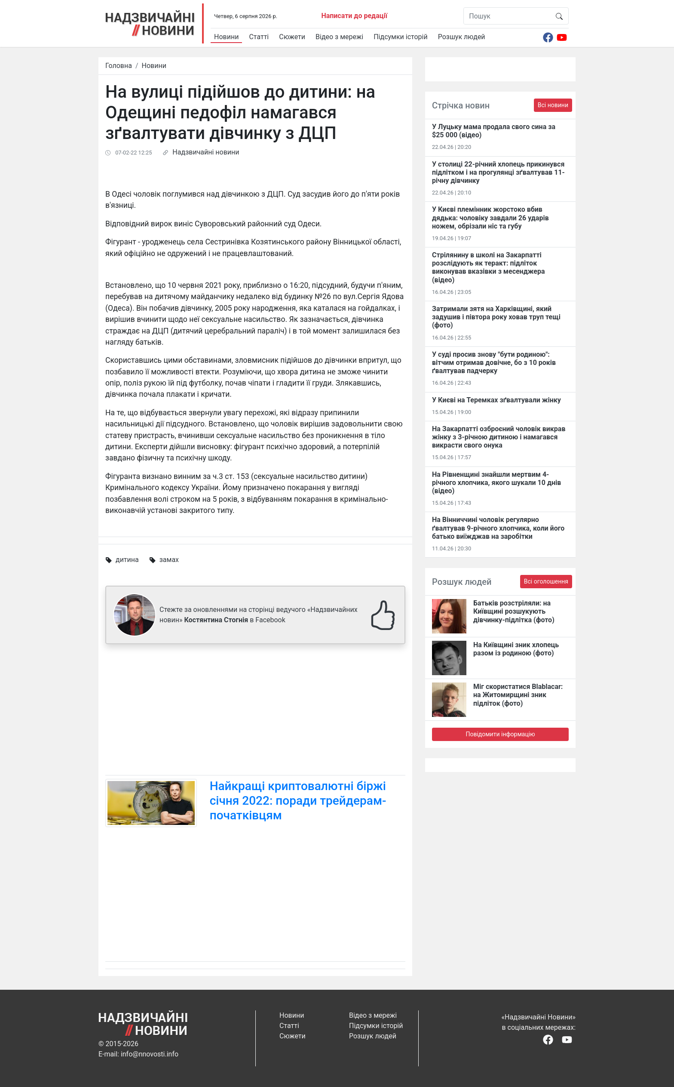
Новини (226, 37)
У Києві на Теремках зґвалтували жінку (496, 400)
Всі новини (553, 105)
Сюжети (292, 37)
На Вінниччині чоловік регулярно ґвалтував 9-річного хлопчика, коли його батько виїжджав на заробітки (498, 528)
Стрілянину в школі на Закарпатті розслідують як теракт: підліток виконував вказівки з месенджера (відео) (488, 267)
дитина (127, 560)
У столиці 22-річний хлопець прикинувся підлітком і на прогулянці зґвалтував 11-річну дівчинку (498, 172)
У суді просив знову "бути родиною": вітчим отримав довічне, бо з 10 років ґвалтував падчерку (494, 362)
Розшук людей (461, 37)
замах (169, 560)
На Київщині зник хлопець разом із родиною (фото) (516, 649)
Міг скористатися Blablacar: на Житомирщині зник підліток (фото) (518, 694)
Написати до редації (354, 16)
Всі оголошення (546, 581)
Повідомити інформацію (500, 734)
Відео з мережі (339, 37)
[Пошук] (507, 16)
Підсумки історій (401, 37)
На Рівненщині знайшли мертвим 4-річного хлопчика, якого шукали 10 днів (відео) (496, 482)
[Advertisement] (255, 711)
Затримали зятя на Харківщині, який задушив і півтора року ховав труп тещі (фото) (496, 317)
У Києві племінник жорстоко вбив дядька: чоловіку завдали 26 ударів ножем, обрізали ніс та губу (490, 217)
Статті (259, 37)
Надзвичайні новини (205, 152)
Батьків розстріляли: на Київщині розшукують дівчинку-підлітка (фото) (514, 611)
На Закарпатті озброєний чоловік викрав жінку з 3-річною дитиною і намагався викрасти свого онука (498, 437)
